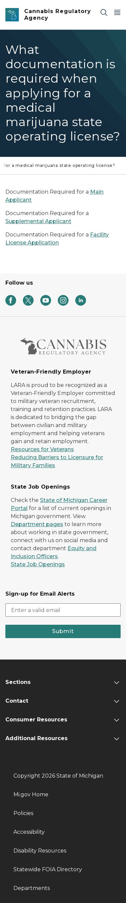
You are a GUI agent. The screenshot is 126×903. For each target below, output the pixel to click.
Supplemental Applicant (38, 221)
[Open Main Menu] (117, 12)
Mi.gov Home (30, 794)
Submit (63, 631)
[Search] (104, 12)
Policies (23, 813)
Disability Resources (39, 850)
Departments (31, 888)
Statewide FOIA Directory (47, 869)
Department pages (37, 524)
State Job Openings (38, 564)
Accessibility (29, 832)
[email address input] (63, 610)
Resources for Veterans (42, 449)
